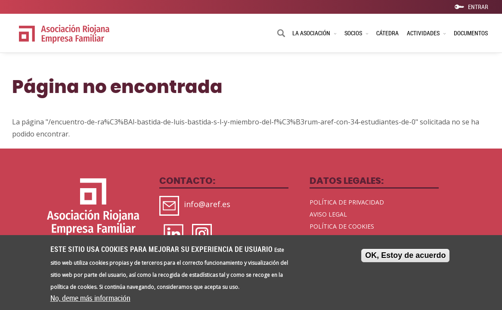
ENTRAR (478, 6)
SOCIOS (356, 33)
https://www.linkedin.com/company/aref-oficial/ (176, 234)
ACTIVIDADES (426, 33)
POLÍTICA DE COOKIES (342, 226)
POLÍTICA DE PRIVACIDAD (347, 202)
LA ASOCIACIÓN (314, 33)
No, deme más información (90, 300)
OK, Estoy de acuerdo (405, 257)
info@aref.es (207, 204)
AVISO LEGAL (328, 214)
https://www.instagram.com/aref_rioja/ (204, 234)
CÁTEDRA (387, 33)
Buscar (281, 34)
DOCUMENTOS (471, 33)
